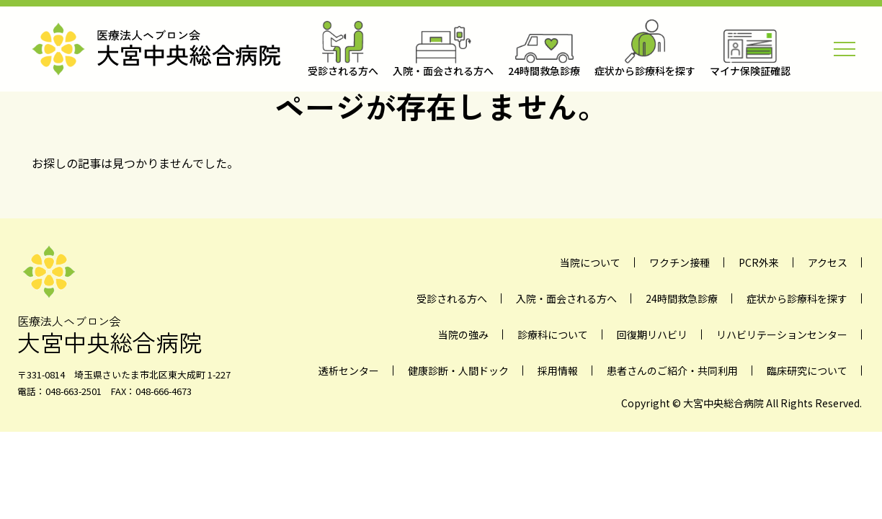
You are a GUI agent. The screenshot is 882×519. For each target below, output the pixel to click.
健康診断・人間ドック (458, 370)
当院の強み (463, 334)
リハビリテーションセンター (781, 334)
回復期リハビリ (652, 334)
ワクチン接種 (679, 262)
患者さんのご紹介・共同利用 (672, 370)
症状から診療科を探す (797, 298)
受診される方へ (451, 298)
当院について (590, 262)
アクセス (827, 262)
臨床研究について (807, 370)
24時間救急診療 (682, 298)
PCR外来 (759, 262)
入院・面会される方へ (566, 298)
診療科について (552, 334)
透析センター (348, 370)
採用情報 (558, 370)
